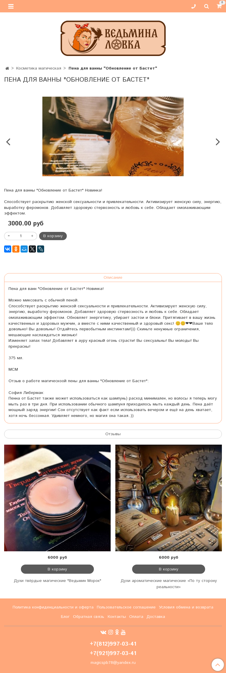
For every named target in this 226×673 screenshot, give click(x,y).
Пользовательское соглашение (126, 607)
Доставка (156, 617)
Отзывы (113, 434)
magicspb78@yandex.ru (113, 663)
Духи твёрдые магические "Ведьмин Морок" (57, 581)
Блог (65, 617)
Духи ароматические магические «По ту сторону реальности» (169, 584)
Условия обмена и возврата (186, 607)
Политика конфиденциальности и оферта (53, 607)
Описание (113, 278)
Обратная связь (88, 617)
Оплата (136, 617)
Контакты (117, 617)
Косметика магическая (38, 68)
